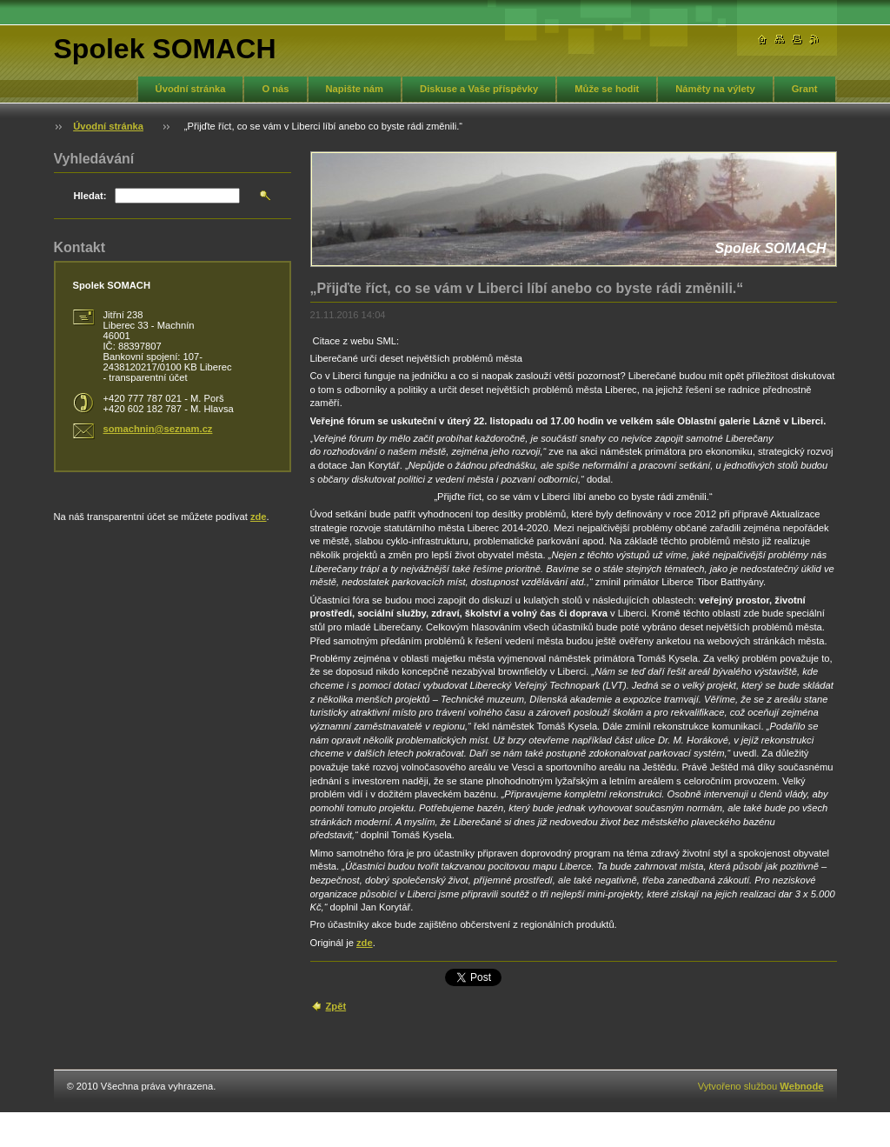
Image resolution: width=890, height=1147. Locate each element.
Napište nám (355, 88)
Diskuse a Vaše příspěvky (479, 88)
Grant (805, 88)
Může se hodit (607, 88)
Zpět (336, 1006)
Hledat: (90, 195)
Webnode (801, 1086)
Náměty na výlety (714, 88)
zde (364, 942)
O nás (275, 88)
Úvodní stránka (191, 88)
